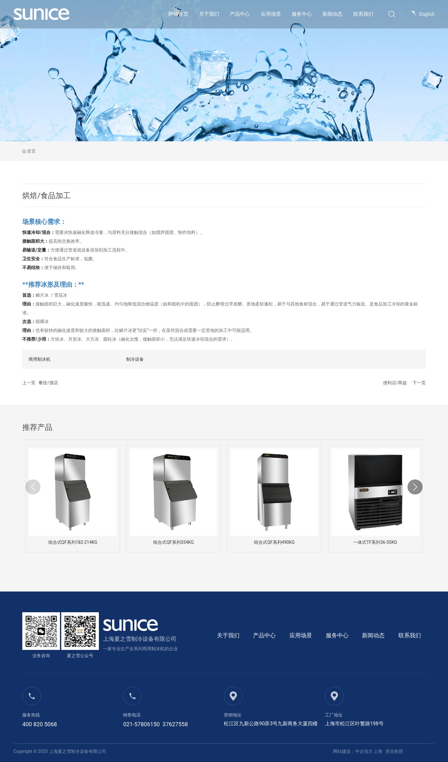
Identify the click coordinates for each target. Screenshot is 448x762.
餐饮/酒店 (48, 382)
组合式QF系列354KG (173, 542)
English (427, 14)
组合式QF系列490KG (274, 542)
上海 (378, 751)
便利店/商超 (395, 382)
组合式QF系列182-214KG (73, 542)
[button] (415, 486)
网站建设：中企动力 (353, 751)
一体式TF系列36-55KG (375, 542)
